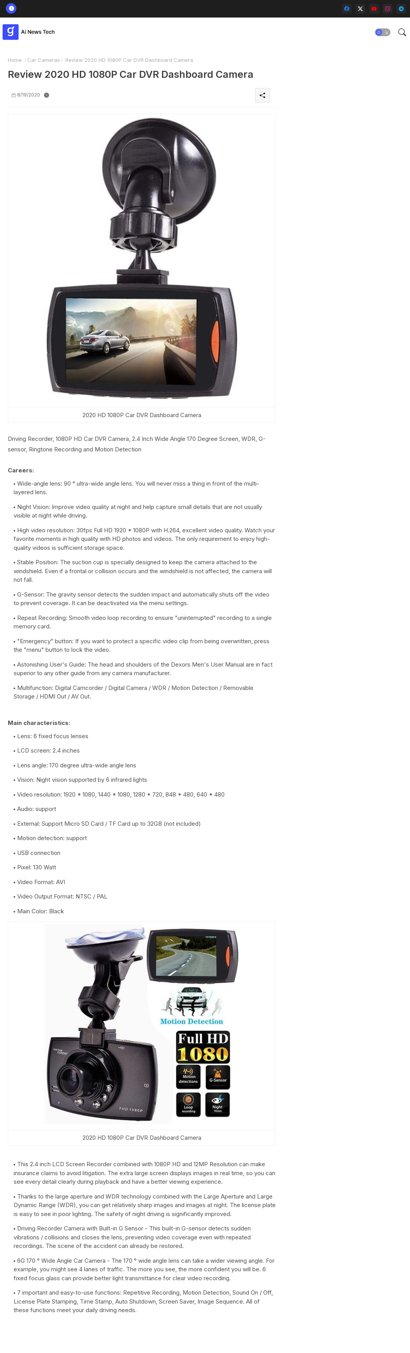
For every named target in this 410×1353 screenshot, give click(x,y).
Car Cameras (43, 60)
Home (15, 60)
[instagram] (387, 9)
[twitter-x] (360, 9)
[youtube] (374, 9)
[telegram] (401, 9)
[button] (383, 32)
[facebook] (347, 9)
